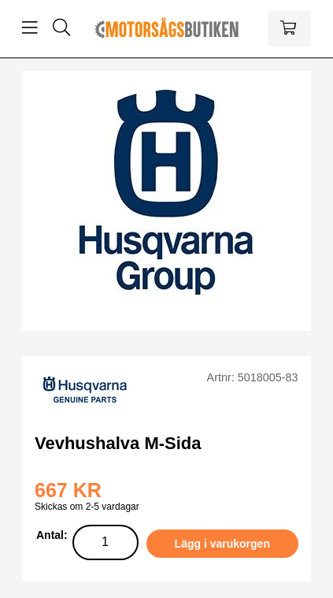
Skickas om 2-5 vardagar (87, 506)
